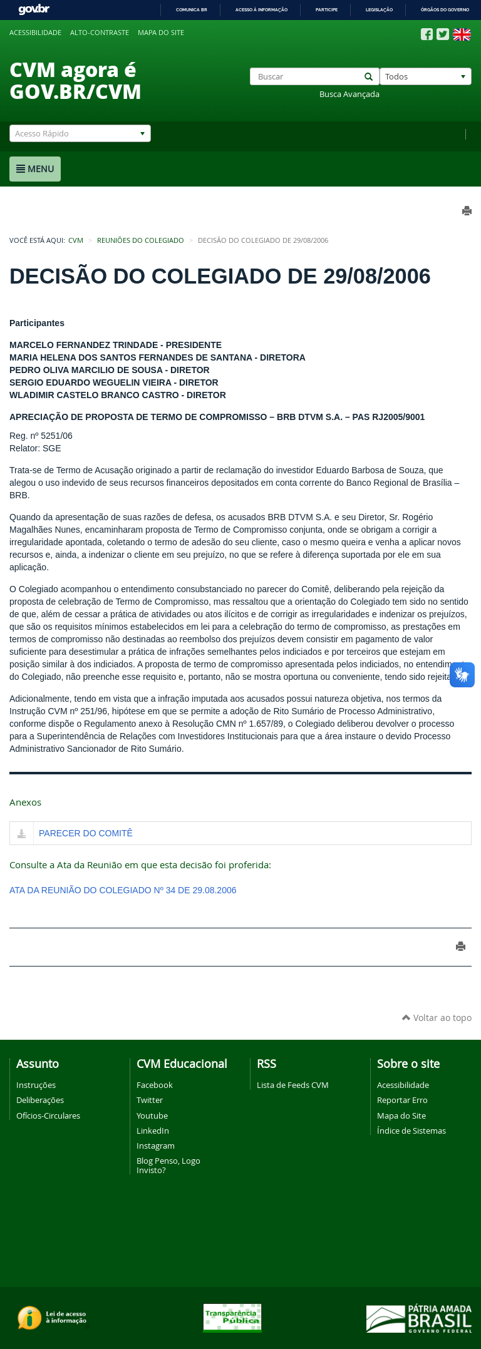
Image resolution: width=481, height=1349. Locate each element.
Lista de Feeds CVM (293, 1084)
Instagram (156, 1145)
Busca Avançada (349, 94)
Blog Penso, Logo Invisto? (168, 1165)
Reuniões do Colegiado (140, 240)
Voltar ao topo (437, 1017)
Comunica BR (191, 10)
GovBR (33, 10)
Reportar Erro (402, 1099)
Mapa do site (161, 32)
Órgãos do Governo (445, 10)
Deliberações (40, 1099)
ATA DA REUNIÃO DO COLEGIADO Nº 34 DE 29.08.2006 (123, 890)
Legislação (379, 10)
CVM (75, 240)
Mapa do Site (401, 1115)
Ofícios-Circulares (48, 1115)
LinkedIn (153, 1130)
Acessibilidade (35, 32)
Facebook (155, 1084)
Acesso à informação (261, 10)
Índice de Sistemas (411, 1130)
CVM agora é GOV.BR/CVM (75, 79)
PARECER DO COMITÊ (86, 833)
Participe (327, 10)
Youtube (152, 1115)
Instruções (36, 1084)
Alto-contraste (99, 32)
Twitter (150, 1099)
